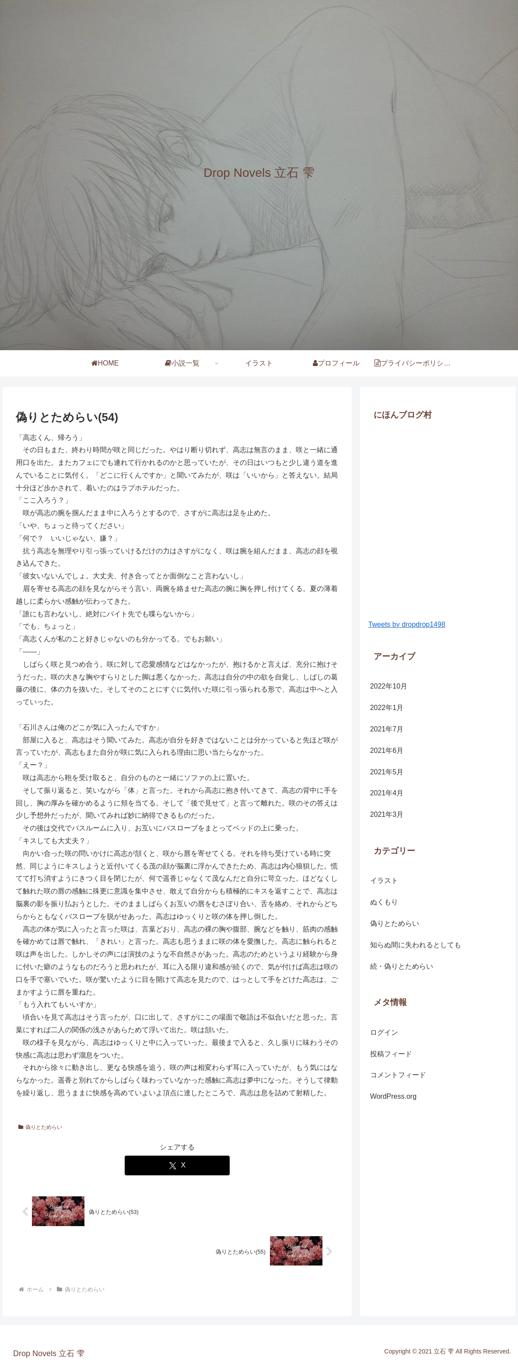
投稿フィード (391, 1054)
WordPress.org (393, 1096)
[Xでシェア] (177, 1165)
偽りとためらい (40, 1127)
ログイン (384, 1032)
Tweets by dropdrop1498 (406, 624)
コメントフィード (398, 1075)
